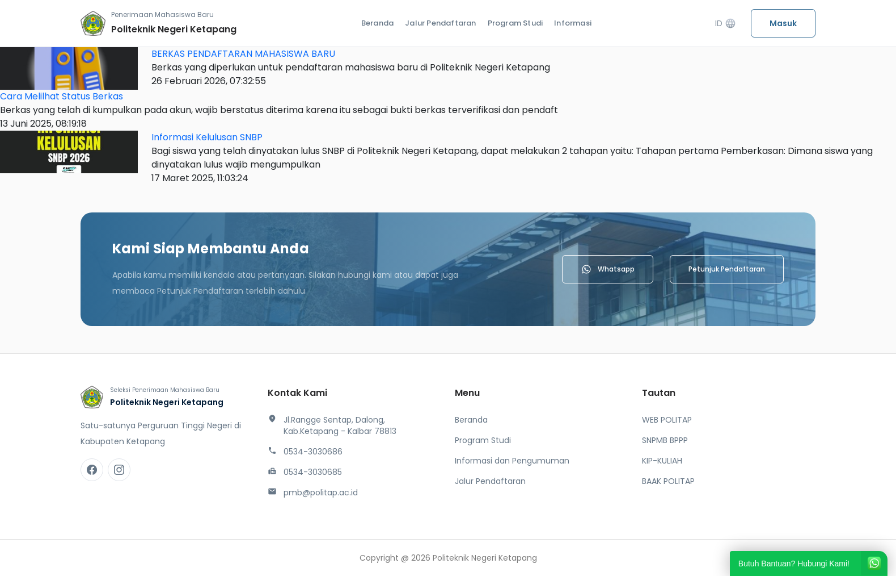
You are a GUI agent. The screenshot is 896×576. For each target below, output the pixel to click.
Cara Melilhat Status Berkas (61, 96)
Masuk (783, 23)
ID (725, 24)
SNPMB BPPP (665, 440)
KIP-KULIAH (662, 460)
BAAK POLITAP (668, 481)
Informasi (572, 23)
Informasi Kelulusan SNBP (207, 137)
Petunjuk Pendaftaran (726, 269)
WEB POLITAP (667, 419)
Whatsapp (608, 269)
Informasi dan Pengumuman (512, 460)
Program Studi (515, 23)
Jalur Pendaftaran (440, 23)
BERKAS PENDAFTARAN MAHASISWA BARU (243, 53)
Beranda (377, 23)
